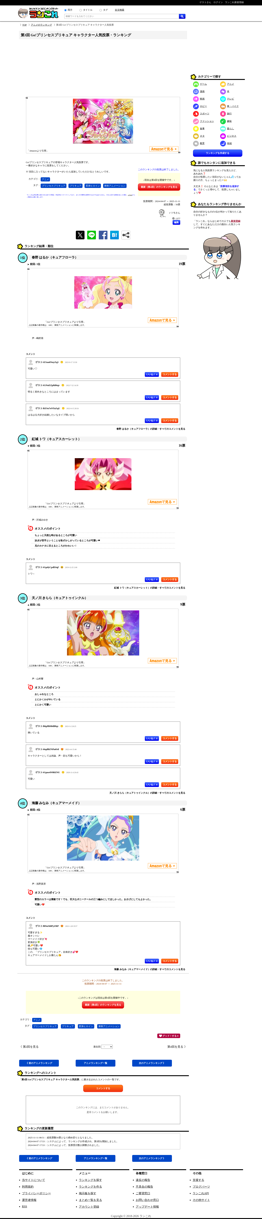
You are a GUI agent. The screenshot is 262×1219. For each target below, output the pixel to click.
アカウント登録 (89, 1206)
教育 (199, 143)
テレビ (227, 98)
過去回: (103, 1046)
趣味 (226, 121)
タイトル (87, 9)
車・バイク (229, 106)
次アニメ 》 (152, 1063)
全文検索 (119, 9)
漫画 (199, 91)
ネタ (199, 136)
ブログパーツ (201, 1186)
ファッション (203, 121)
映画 (199, 98)
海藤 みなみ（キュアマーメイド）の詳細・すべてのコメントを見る (149, 969)
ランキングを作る (90, 1186)
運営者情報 (29, 1200)
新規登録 (235, 221)
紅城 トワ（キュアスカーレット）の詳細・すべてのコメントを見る (149, 587)
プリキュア (75, 185)
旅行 (226, 113)
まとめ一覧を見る (90, 1200)
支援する (198, 1179)
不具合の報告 (144, 1186)
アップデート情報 (147, 1206)
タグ (105, 9)
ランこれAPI (201, 1193)
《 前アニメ (39, 1063)
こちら (130, 195)
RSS (24, 1206)
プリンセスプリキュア (53, 185)
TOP (24, 24)
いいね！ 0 (151, 374)
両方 (70, 9)
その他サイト (201, 1200)
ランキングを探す (90, 1179)
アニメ (45, 179)
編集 (176, 222)
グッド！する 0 (168, 1035)
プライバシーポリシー (36, 1193)
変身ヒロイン (93, 185)
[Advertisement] (103, 69)
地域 (226, 143)
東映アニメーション (114, 185)
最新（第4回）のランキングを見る (159, 187)
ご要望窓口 (143, 1193)
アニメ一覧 (95, 1063)
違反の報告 (143, 1179)
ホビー (200, 106)
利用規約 (28, 1186)
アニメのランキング (41, 24)
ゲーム (200, 84)
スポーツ (201, 113)
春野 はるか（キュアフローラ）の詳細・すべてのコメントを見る (150, 428)
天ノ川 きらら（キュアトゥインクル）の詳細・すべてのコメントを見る (147, 793)
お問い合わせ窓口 (147, 1200)
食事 (199, 128)
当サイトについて (33, 1179)
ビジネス (228, 136)
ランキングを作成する (217, 153)
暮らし (227, 128)
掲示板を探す (87, 1193)
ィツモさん (174, 212)
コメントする (103, 1088)
